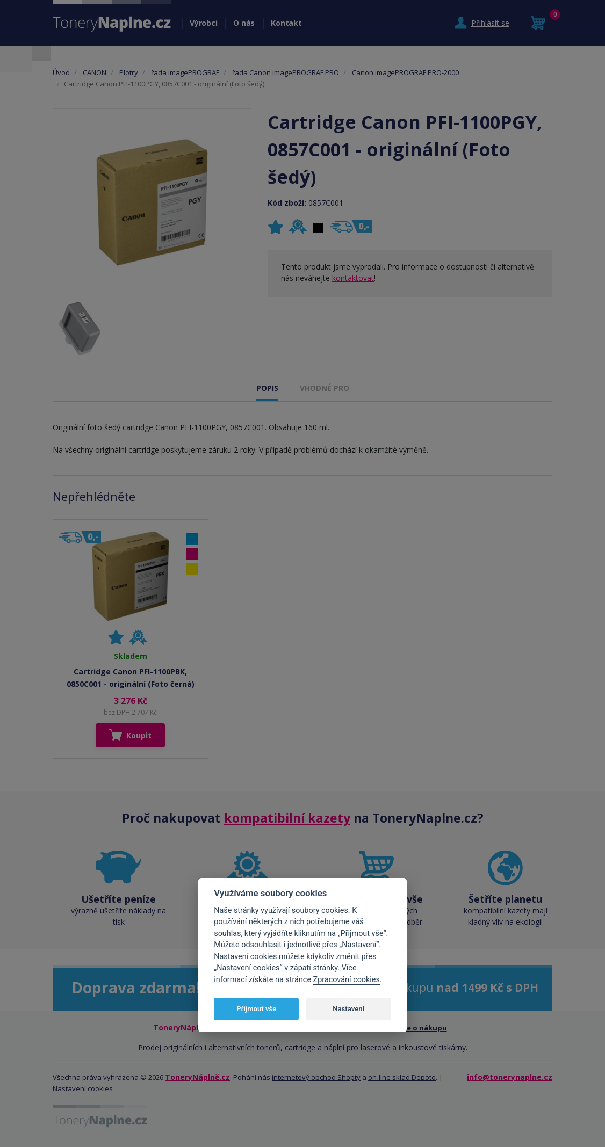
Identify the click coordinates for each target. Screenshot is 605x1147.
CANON (94, 72)
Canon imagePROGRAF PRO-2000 (405, 72)
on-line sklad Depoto (402, 1077)
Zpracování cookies (346, 979)
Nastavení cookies (83, 1088)
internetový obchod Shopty (316, 1077)
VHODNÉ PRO (324, 388)
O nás (244, 23)
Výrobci (203, 23)
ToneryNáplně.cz (197, 1077)
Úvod (61, 72)
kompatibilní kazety (287, 817)
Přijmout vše (256, 1009)
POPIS (267, 388)
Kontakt (286, 23)
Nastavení (348, 1009)
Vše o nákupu (423, 1028)
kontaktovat (353, 278)
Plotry (128, 72)
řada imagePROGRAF (185, 72)
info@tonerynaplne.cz (509, 1077)
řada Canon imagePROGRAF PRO (285, 72)
